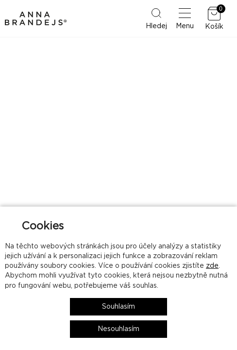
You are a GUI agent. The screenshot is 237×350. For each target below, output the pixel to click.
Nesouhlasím (118, 329)
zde (212, 265)
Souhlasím (118, 306)
